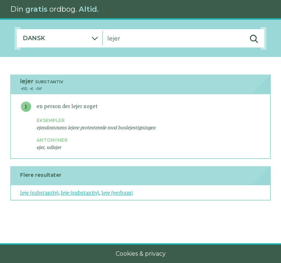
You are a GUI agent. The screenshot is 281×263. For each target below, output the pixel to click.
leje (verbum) (117, 192)
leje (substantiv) (39, 192)
